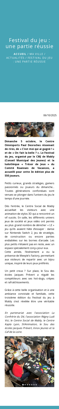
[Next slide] (49, 361)
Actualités (15, 58)
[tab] (23, 385)
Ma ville (36, 54)
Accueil (20, 54)
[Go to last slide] (9, 361)
